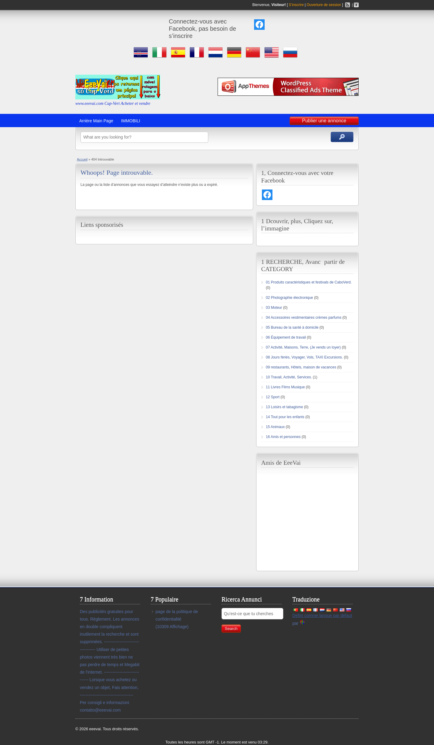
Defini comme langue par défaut (322, 615)
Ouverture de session (324, 5)
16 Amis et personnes (283, 437)
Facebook (356, 4)
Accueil (82, 159)
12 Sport (272, 397)
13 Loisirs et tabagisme (284, 407)
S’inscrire (296, 5)
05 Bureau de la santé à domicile (292, 327)
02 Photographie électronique (289, 298)
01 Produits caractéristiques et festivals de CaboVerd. (309, 282)
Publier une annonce (324, 120)
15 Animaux (275, 427)
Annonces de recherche (342, 137)
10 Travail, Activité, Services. (289, 377)
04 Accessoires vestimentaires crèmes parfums (303, 317)
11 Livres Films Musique (285, 387)
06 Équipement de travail (286, 337)
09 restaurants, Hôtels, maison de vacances (301, 367)
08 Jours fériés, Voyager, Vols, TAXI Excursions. (304, 357)
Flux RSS (347, 4)
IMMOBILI (130, 120)
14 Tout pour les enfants (285, 417)
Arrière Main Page (96, 120)
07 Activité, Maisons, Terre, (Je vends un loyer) (303, 347)
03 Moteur (274, 307)
